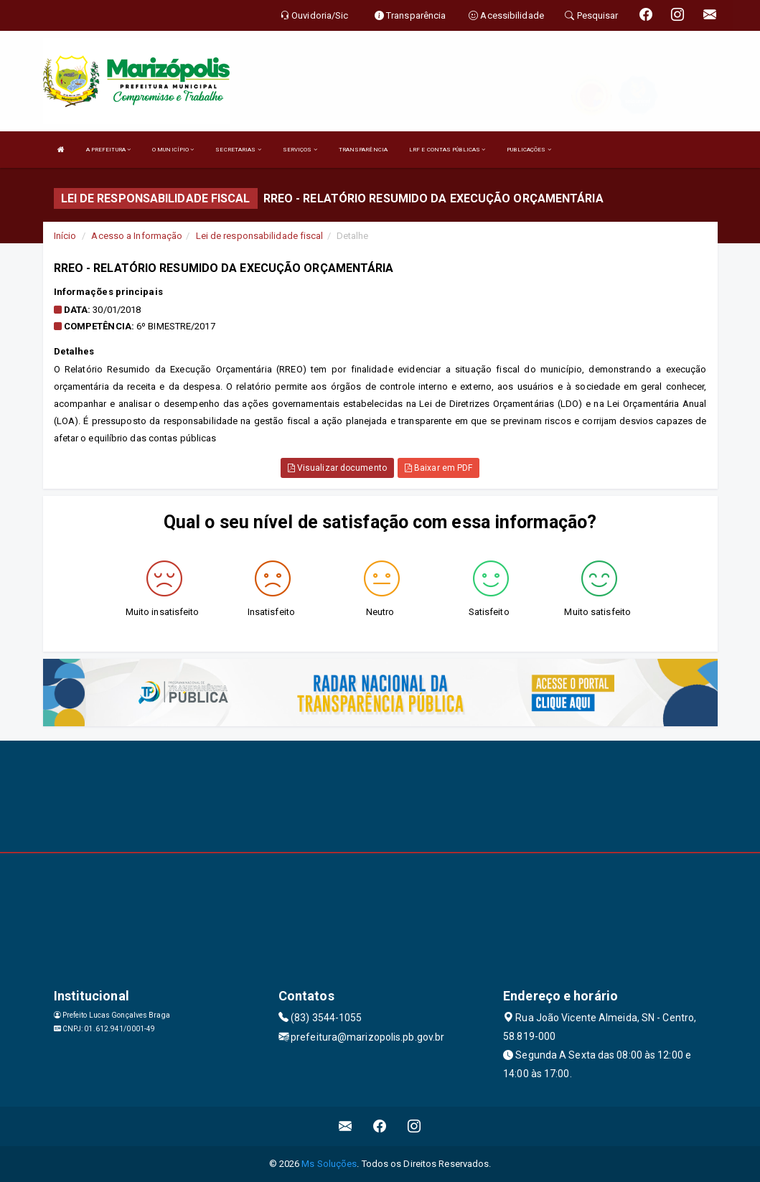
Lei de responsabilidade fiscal (260, 235)
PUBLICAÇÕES (528, 149)
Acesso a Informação (136, 235)
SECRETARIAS (238, 149)
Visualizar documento (337, 468)
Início (65, 235)
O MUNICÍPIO (173, 149)
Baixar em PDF (439, 468)
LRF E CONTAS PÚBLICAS (447, 149)
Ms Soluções (329, 1163)
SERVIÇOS (300, 149)
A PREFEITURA (108, 149)
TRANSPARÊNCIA (363, 149)
